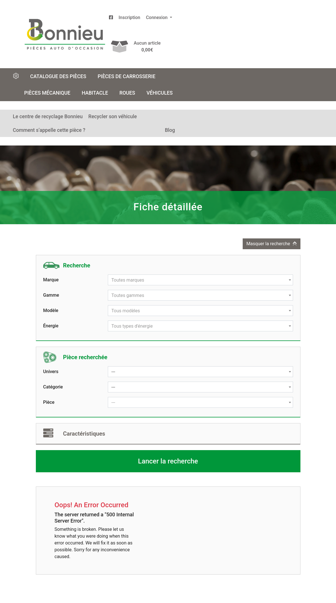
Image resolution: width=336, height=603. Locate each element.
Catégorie (53, 387)
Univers (51, 371)
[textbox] (200, 280)
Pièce (49, 402)
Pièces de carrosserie (126, 76)
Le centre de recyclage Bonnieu (48, 116)
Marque (51, 279)
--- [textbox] (113, 372)
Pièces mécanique (47, 93)
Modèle (50, 310)
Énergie (51, 325)
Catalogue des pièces (58, 76)
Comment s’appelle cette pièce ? (49, 130)
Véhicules (160, 93)
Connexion (157, 17)
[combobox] (200, 280)
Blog (170, 130)
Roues (127, 93)
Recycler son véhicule (112, 116)
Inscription (129, 17)
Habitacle (95, 93)
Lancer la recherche (168, 461)
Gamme (51, 295)
